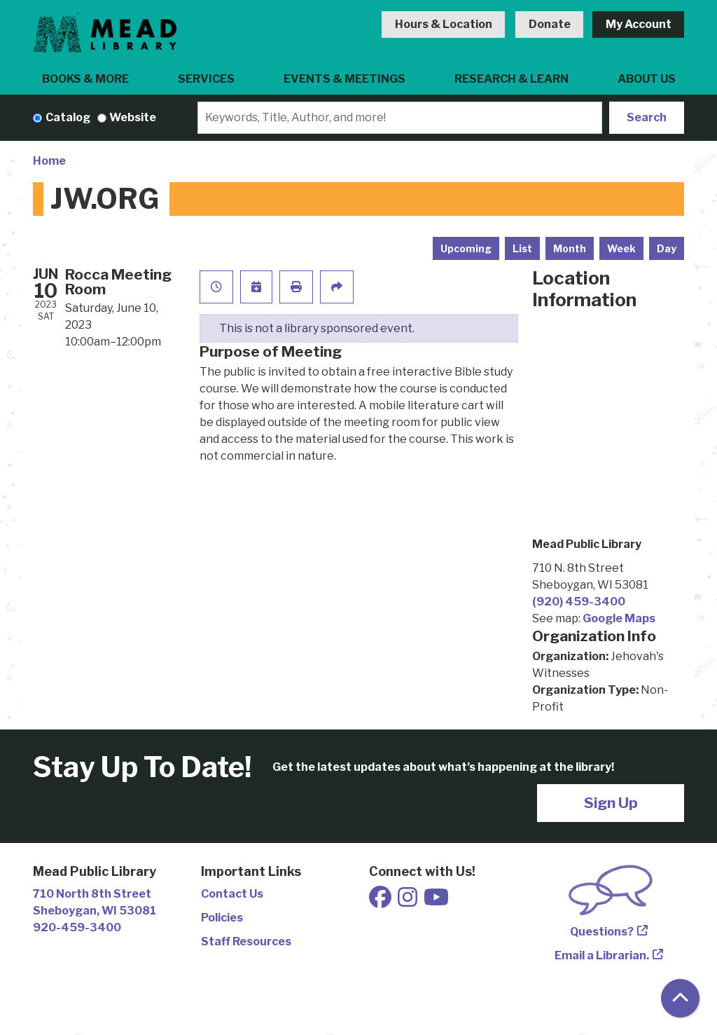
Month (569, 248)
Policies (222, 917)
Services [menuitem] (206, 78)
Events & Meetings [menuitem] (344, 78)
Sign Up (611, 802)
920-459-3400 (77, 927)
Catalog (68, 117)
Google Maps (619, 618)
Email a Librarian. (602, 955)
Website (132, 117)
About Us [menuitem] (647, 78)
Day (666, 248)
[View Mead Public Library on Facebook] (381, 901)
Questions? (602, 931)
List (522, 248)
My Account (638, 24)
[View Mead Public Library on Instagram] (408, 901)
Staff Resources (246, 941)
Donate (550, 24)
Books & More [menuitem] (85, 78)
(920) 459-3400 (578, 601)
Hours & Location (443, 24)
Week (621, 248)
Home (49, 160)
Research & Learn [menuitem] (511, 78)
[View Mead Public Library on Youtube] (436, 901)
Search (647, 117)
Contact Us (232, 893)
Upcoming (466, 248)
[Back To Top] (680, 998)
